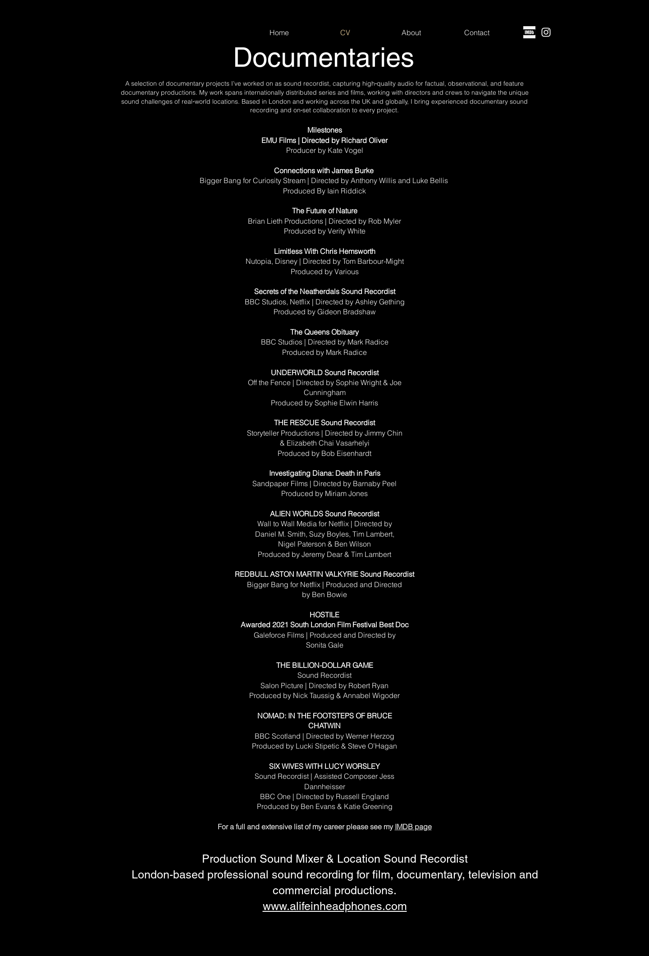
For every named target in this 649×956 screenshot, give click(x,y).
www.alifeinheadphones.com (335, 906)
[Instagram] (546, 32)
